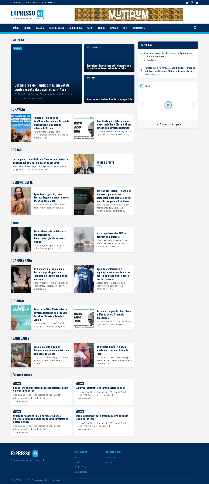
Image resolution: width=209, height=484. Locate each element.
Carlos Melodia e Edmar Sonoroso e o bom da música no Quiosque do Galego (51, 350)
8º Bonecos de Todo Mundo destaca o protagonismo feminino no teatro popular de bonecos (50, 274)
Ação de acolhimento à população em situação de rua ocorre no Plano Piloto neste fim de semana (113, 274)
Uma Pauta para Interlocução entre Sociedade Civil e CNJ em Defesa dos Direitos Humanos (113, 124)
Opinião (114, 28)
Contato (110, 462)
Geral (90, 28)
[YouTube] (197, 2)
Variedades (139, 28)
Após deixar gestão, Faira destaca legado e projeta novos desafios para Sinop (51, 197)
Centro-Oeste (56, 28)
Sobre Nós (111, 457)
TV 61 (125, 28)
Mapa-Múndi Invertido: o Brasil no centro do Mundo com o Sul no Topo (102, 417)
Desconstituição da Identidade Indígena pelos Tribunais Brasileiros (113, 314)
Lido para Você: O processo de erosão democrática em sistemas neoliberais (40, 389)
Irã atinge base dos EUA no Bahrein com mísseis (111, 234)
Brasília (40, 28)
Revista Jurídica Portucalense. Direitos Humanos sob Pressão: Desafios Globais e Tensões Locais (51, 314)
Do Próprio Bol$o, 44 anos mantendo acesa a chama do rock (112, 350)
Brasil (27, 28)
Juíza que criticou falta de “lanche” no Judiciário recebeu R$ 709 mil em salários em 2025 (41, 160)
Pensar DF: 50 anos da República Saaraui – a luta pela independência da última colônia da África (51, 123)
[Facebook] (187, 2)
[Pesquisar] (195, 28)
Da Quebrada (76, 28)
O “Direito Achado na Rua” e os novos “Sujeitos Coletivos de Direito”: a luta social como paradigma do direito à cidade (40, 418)
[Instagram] (192, 2)
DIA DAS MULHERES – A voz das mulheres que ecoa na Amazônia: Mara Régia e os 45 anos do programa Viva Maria (113, 196)
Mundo (101, 28)
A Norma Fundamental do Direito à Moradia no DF (100, 388)
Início (16, 28)
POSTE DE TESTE (105, 162)
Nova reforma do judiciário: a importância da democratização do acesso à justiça (50, 236)
